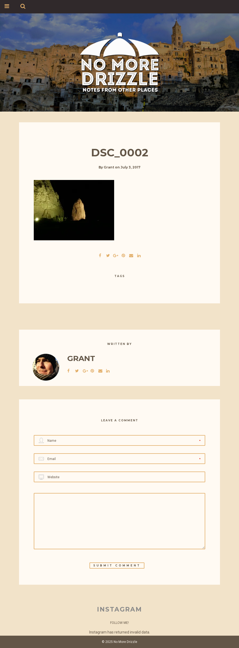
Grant (109, 167)
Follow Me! (119, 623)
